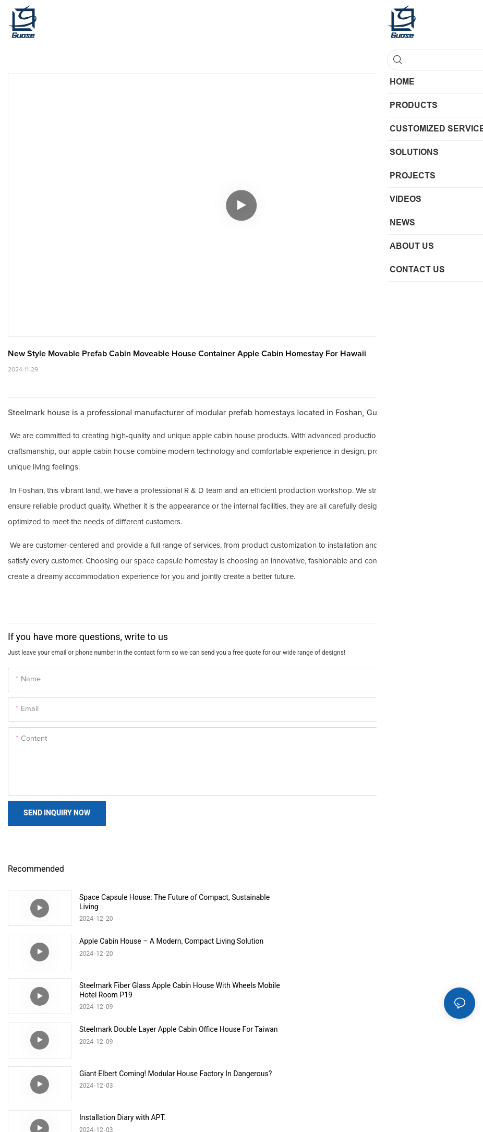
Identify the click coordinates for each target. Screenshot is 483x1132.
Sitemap (285, 1111)
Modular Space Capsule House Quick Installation (158, 1029)
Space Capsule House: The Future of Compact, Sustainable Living (154, 902)
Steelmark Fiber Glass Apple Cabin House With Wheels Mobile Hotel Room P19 (155, 946)
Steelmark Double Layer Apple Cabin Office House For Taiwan (393, 946)
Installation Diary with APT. (356, 985)
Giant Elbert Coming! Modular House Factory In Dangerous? (155, 990)
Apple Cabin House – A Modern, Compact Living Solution (391, 902)
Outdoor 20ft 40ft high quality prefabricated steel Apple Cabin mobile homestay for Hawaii (392, 1034)
